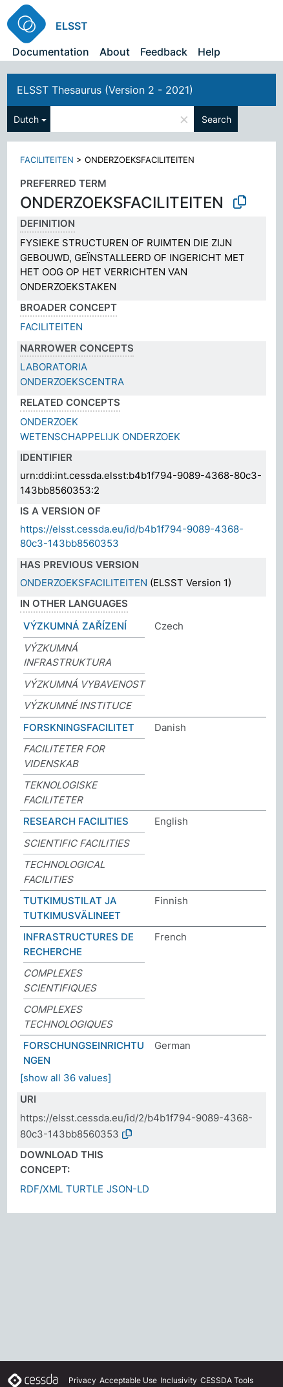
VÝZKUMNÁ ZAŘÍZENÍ (75, 626)
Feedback (163, 51)
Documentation (50, 51)
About (115, 51)
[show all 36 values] (65, 1078)
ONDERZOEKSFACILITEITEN (83, 583)
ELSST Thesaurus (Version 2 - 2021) (105, 89)
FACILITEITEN (47, 159)
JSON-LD (128, 1189)
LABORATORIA (53, 367)
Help (209, 51)
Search (216, 119)
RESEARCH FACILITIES (76, 821)
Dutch (26, 119)
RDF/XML (41, 1189)
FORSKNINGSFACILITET (78, 727)
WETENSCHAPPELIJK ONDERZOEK (100, 436)
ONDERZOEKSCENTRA (72, 382)
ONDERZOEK (49, 422)
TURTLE (84, 1189)
